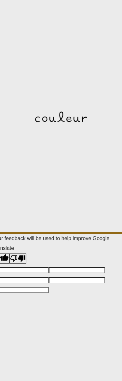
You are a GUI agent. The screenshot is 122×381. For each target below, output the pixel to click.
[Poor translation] (17, 258)
